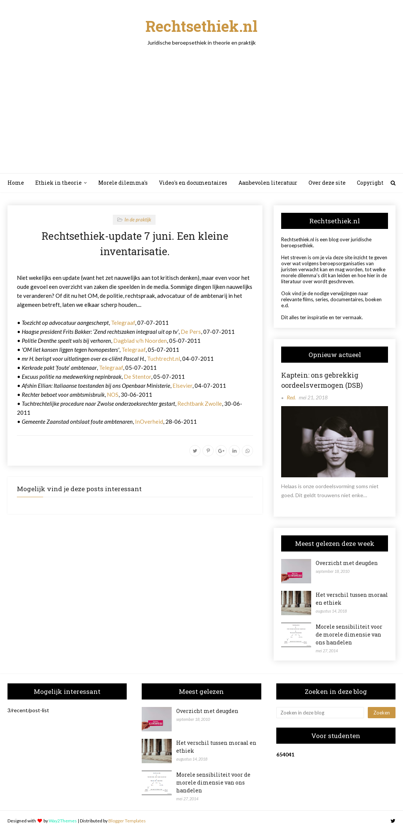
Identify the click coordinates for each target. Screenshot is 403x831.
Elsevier (182, 385)
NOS (112, 394)
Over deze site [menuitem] (327, 182)
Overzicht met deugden (347, 562)
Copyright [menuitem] (370, 182)
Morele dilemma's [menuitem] (123, 182)
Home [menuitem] (15, 182)
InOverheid (149, 421)
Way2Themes (63, 821)
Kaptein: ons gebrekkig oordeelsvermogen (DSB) (322, 380)
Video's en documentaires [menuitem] (193, 182)
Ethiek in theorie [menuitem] (58, 182)
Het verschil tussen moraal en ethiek (352, 598)
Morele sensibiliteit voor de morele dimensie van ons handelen (349, 634)
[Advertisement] (201, 101)
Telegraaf (123, 322)
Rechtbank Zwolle (199, 403)
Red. (291, 397)
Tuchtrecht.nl (163, 358)
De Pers (191, 331)
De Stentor (137, 376)
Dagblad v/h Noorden (140, 340)
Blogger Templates (127, 821)
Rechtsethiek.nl (201, 26)
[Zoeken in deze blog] (320, 712)
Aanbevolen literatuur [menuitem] (267, 182)
